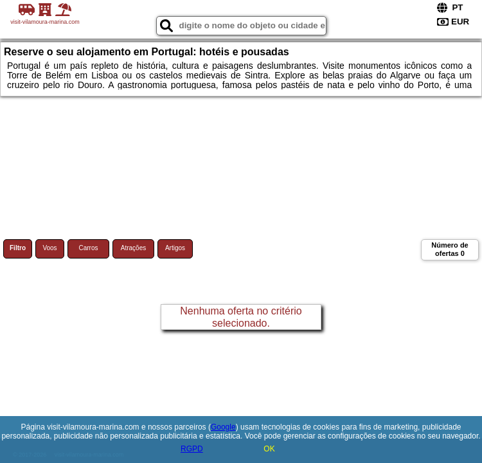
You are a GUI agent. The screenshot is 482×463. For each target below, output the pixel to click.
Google (223, 426)
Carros (88, 247)
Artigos (175, 247)
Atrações (133, 247)
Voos (49, 247)
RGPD (192, 448)
